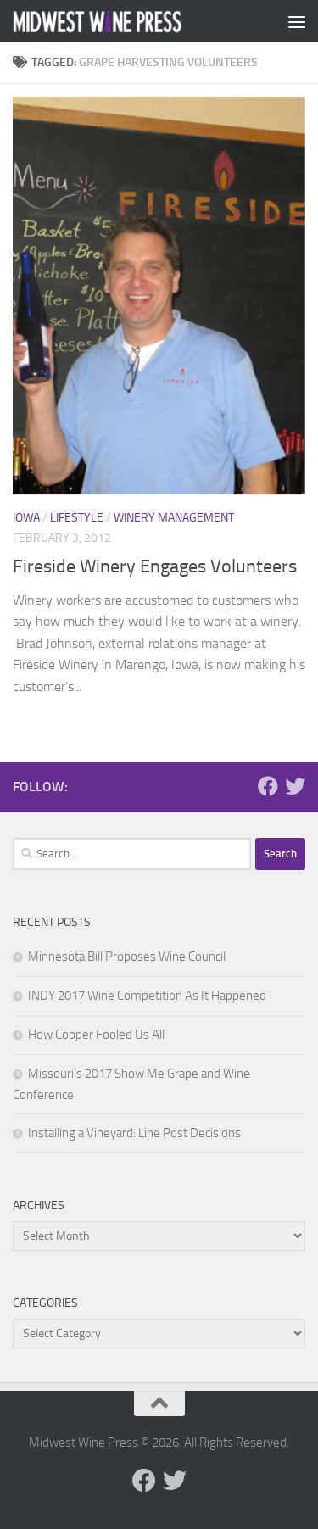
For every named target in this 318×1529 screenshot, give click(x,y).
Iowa (26, 518)
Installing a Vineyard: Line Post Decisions (134, 1133)
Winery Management (174, 518)
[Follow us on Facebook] (268, 786)
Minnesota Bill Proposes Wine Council (127, 956)
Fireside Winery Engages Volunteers (155, 566)
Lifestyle (76, 518)
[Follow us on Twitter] (295, 786)
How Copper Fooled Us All (96, 1034)
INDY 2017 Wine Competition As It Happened (147, 995)
